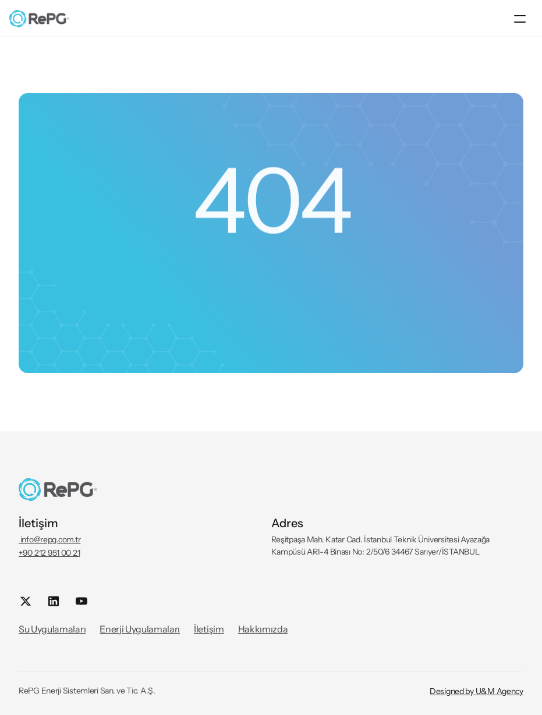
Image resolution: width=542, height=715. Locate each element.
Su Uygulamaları (52, 629)
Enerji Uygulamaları (140, 629)
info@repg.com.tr (49, 539)
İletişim (209, 629)
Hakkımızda (263, 629)
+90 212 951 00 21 (49, 553)
